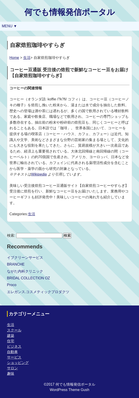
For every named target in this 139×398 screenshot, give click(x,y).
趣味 (10, 373)
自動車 (12, 352)
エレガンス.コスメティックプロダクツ (38, 292)
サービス (14, 357)
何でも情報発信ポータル (69, 12)
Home (14, 58)
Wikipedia (39, 174)
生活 (26, 58)
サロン (12, 368)
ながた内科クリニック (25, 271)
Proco (11, 285)
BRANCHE (16, 264)
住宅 (10, 341)
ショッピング (18, 363)
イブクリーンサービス (25, 257)
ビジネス (14, 346)
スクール (14, 330)
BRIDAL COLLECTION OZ (28, 278)
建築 (10, 336)
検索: (11, 235)
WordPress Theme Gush (69, 390)
